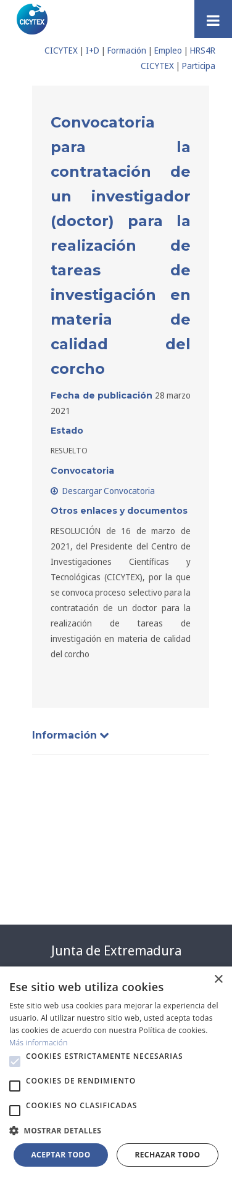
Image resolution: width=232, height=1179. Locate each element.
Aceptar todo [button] (60, 1154)
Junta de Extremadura (116, 950)
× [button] (218, 979)
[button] (14, 1061)
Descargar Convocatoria (103, 490)
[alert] (116, 1072)
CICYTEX (61, 50)
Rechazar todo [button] (167, 1154)
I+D (92, 50)
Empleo (168, 50)
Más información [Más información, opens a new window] (38, 1042)
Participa (198, 65)
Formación (126, 50)
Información (70, 735)
